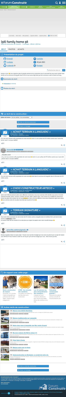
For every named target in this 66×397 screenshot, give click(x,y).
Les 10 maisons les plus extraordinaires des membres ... (40, 291)
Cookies (28, 393)
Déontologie (59, 392)
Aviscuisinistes (61, 7)
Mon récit (18, 35)
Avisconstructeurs (50, 7)
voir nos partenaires (4, 383)
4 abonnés (10, 65)
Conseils (32, 7)
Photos (23, 7)
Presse (54, 392)
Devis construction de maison (9, 291)
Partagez (40, 65)
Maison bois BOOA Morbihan (22, 311)
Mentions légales (34, 392)
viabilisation (9, 218)
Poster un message (24, 126)
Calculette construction (44, 392)
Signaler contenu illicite (24, 392)
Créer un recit (52, 35)
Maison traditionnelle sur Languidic (25, 318)
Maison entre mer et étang (21, 347)
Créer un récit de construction (27, 122)
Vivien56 (10, 59)
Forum (3, 7)
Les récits (11, 35)
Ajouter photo (42, 35)
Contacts (16, 392)
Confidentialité (22, 393)
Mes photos (26, 35)
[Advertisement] (33, 256)
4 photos (10, 62)
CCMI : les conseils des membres (24, 291)
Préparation (7, 83)
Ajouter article (34, 35)
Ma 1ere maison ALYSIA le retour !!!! (25, 333)
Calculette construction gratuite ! (53, 291)
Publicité (16, 393)
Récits (14, 7)
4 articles (40, 59)
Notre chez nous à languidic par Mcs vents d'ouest (30, 325)
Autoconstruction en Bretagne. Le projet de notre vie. (31, 355)
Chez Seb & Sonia (19, 340)
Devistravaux (40, 7)
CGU (51, 392)
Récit (3, 49)
